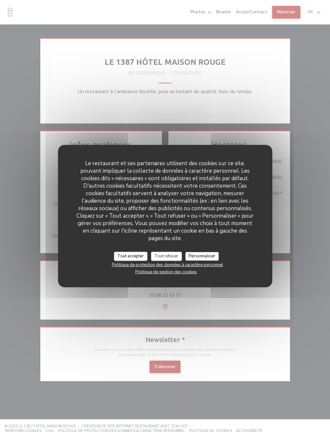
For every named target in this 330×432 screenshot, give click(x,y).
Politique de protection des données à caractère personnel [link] (167, 264)
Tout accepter (130, 256)
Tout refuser (166, 256)
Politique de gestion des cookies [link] (166, 272)
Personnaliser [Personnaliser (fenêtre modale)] (202, 256)
